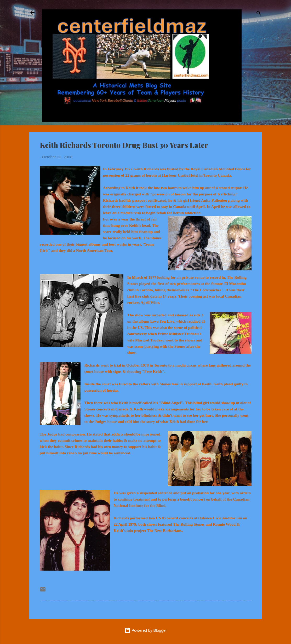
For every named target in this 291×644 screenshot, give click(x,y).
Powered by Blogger (145, 630)
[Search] (259, 14)
